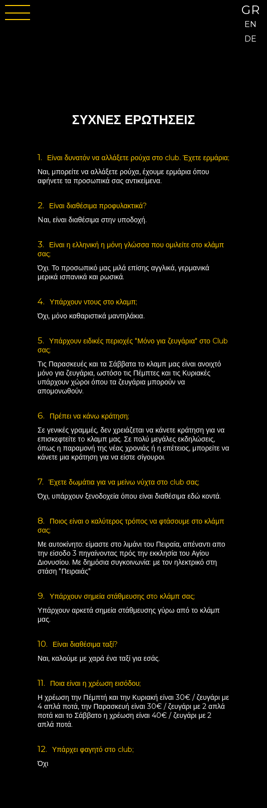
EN (250, 24)
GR (250, 10)
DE (250, 39)
